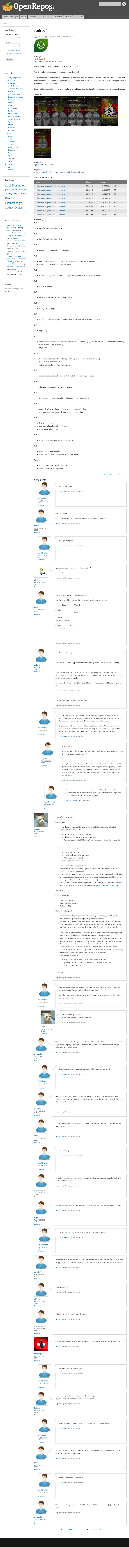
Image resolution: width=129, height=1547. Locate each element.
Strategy (11, 158)
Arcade (10, 144)
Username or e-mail (12, 34)
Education (11, 150)
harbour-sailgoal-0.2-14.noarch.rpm (51, 194)
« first (63, 1529)
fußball (69, 172)
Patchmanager (13, 203)
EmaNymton (51, 37)
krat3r (36, 526)
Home (4, 23)
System (10, 125)
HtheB (37, 829)
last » (102, 1529)
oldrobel (37, 1136)
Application (12, 83)
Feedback (78, 17)
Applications (11, 80)
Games (9, 133)
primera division (59, 172)
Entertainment (13, 100)
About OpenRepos (11, 17)
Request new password (14, 53)
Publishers (33, 17)
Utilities (11, 130)
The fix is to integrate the (15, 241)
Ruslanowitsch (40, 1190)
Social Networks (14, 119)
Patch (8, 198)
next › (96, 1529)
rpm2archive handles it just (16, 267)
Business (11, 91)
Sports (10, 122)
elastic (36, 607)
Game (10, 136)
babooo (37, 1408)
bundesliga (44, 172)
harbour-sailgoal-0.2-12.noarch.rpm (51, 186)
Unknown (11, 127)
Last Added (45, 17)
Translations (11, 164)
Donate (68, 17)
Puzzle (10, 153)
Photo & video (13, 114)
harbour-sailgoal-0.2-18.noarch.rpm (51, 211)
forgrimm (38, 1108)
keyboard (13, 193)
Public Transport (14, 116)
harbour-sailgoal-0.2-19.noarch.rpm (51, 215)
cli (25, 186)
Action (10, 139)
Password (9, 42)
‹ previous (71, 1529)
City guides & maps (15, 94)
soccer (36, 172)
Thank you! (11, 251)
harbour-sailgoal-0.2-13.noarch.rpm (51, 190)
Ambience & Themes (15, 89)
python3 (19, 207)
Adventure (12, 142)
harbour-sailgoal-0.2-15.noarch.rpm (51, 198)
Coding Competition (14, 78)
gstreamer (15, 189)
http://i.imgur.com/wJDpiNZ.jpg (107, 885)
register (111, 474)
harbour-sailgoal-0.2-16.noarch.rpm (51, 203)
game (7, 189)
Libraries (10, 170)
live (51, 172)
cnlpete (37, 665)
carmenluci (38, 1054)
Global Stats (57, 17)
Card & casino (13, 147)
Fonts (8, 167)
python (9, 207)
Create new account (13, 50)
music (23, 193)
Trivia (10, 161)
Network (11, 105)
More (25, 211)
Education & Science (15, 97)
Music (10, 103)
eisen (36, 580)
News (23, 17)
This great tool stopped (14, 236)
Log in (104, 474)
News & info (12, 108)
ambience (19, 185)
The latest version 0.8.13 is (16, 246)
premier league (78, 172)
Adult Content (13, 86)
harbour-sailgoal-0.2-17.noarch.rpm (51, 207)
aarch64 (10, 185)
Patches (11, 111)
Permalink (41, 505)
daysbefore (38, 1217)
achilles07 (38, 1272)
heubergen (38, 1354)
